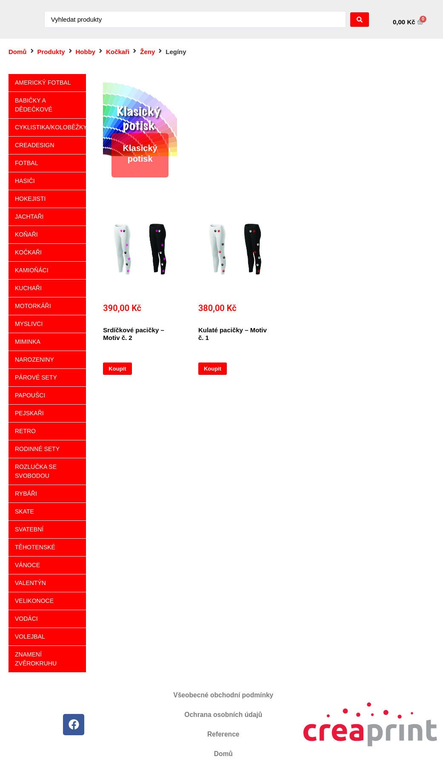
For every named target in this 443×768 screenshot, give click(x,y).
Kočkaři (117, 51)
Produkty (51, 51)
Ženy (147, 51)
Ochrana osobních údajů (223, 714)
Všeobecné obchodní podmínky (223, 695)
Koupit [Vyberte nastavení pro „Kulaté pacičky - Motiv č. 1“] (212, 368)
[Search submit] (359, 19)
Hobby (86, 51)
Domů (18, 51)
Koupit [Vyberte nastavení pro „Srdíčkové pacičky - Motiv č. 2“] (117, 368)
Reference (223, 734)
